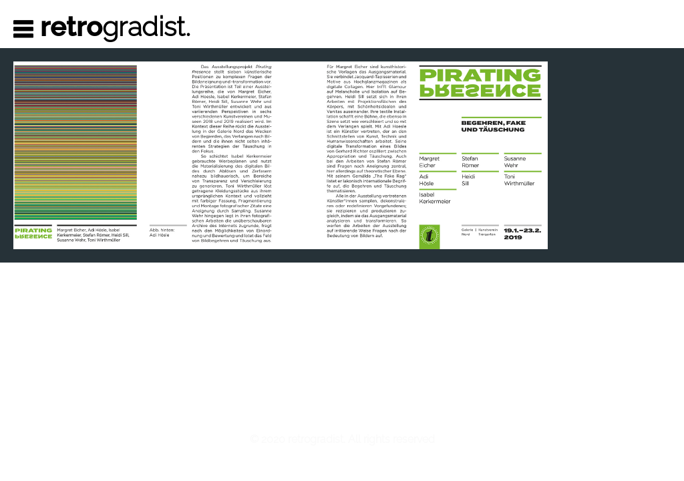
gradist (116, 26)
